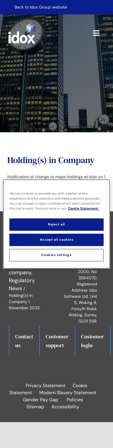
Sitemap (35, 407)
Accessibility (65, 407)
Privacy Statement (45, 385)
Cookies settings (56, 255)
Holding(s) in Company (51, 160)
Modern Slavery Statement (67, 393)
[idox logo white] (22, 23)
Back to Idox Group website (41, 7)
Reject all (56, 224)
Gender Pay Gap (40, 400)
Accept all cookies (56, 240)
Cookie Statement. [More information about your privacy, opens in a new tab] (83, 208)
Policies (75, 400)
